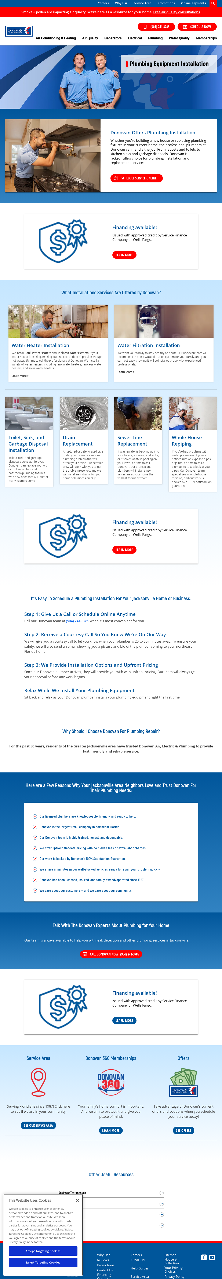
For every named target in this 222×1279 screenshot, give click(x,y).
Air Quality (90, 38)
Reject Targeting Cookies (43, 1262)
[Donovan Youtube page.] (212, 1258)
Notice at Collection (171, 1261)
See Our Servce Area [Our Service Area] (38, 1125)
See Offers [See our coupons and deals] (183, 1130)
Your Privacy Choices (173, 1269)
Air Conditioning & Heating (56, 38)
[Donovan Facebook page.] (204, 1258)
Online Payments (193, 3)
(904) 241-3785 (77, 621)
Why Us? (121, 3)
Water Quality (179, 38)
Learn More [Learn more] (124, 255)
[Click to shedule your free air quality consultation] (176, 12)
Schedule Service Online (135, 178)
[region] (43, 1235)
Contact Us (105, 1270)
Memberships (206, 38)
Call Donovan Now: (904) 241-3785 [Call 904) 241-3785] (111, 954)
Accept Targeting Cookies (43, 1251)
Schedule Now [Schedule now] (197, 26)
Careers (103, 3)
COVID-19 (138, 1260)
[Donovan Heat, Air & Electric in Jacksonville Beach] (19, 31)
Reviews (103, 1260)
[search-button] (213, 3)
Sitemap (170, 1255)
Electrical (135, 38)
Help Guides (140, 1268)
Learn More (124, 1020)
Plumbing (155, 38)
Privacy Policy (174, 1276)
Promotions (166, 3)
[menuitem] (103, 3)
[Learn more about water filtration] (164, 341)
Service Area (142, 3)
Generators (112, 38)
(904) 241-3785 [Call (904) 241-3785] (156, 26)
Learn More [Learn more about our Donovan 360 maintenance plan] (111, 1130)
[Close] (77, 1200)
